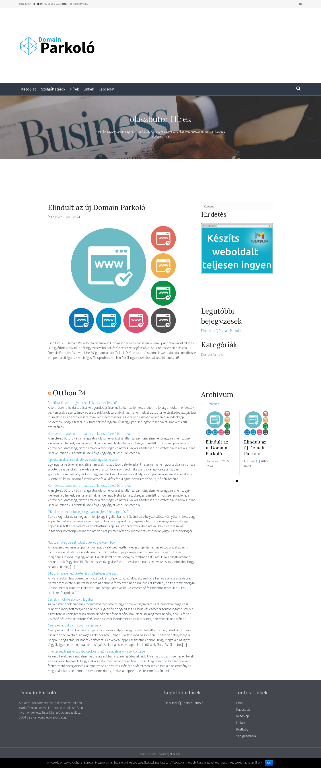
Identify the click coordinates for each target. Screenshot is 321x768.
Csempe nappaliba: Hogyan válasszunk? (75, 625)
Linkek (88, 89)
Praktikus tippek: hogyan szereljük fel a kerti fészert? (82, 402)
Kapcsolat (107, 89)
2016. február (210, 404)
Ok (269, 762)
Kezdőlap (29, 89)
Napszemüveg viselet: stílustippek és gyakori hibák (81, 542)
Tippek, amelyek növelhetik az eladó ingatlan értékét (83, 459)
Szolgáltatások (53, 89)
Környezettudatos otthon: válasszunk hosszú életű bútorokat (89, 433)
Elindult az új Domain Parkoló (96, 207)
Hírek (74, 89)
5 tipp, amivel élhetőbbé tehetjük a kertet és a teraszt (82, 573)
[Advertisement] (240, 44)
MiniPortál (175, 754)
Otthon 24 (69, 392)
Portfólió (242, 729)
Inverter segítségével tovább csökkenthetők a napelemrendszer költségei (96, 651)
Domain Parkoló (212, 354)
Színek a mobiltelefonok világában (71, 599)
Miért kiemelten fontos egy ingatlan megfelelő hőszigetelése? (88, 511)
